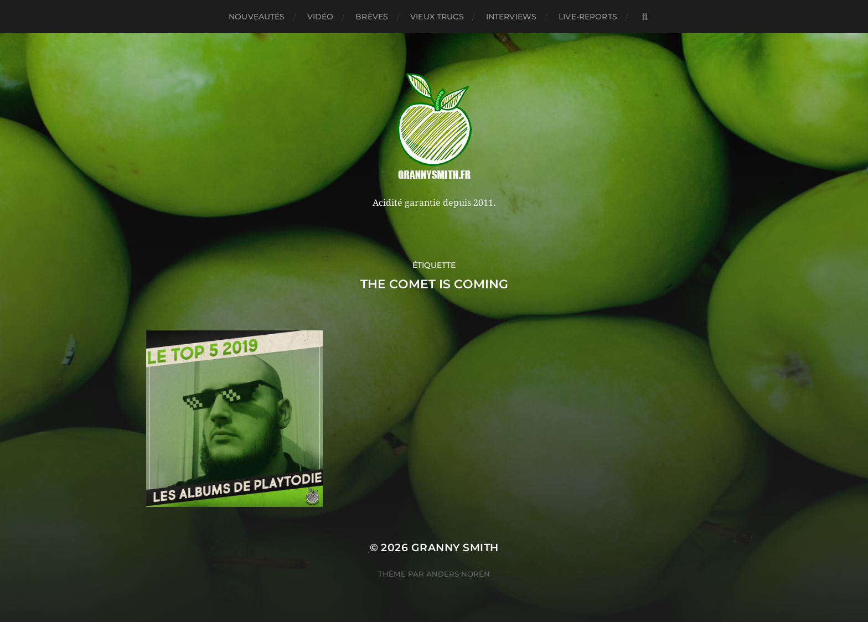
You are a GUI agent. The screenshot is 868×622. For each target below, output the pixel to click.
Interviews (511, 17)
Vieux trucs (437, 17)
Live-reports (588, 17)
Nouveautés (257, 17)
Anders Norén (458, 573)
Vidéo (320, 17)
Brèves (371, 17)
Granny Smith (455, 547)
